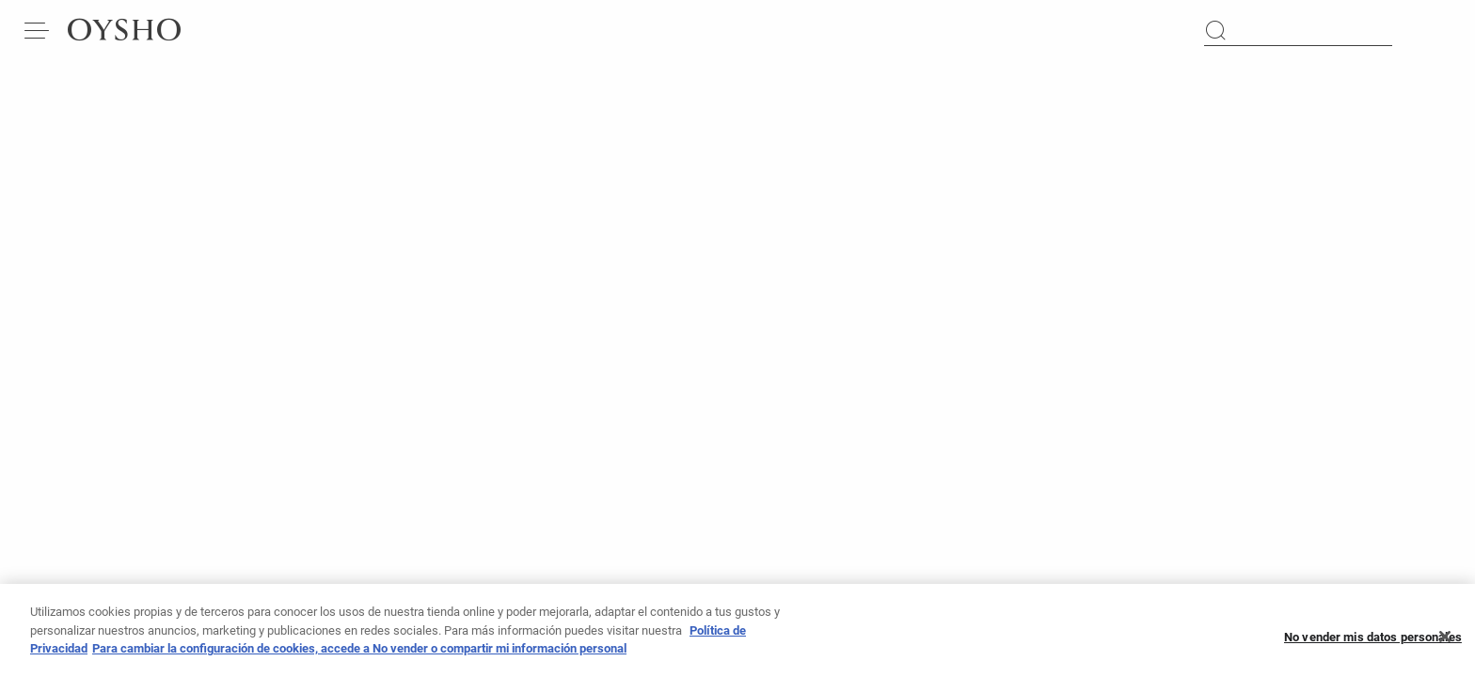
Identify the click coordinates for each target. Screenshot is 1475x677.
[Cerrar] (1445, 642)
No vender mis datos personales (1373, 643)
